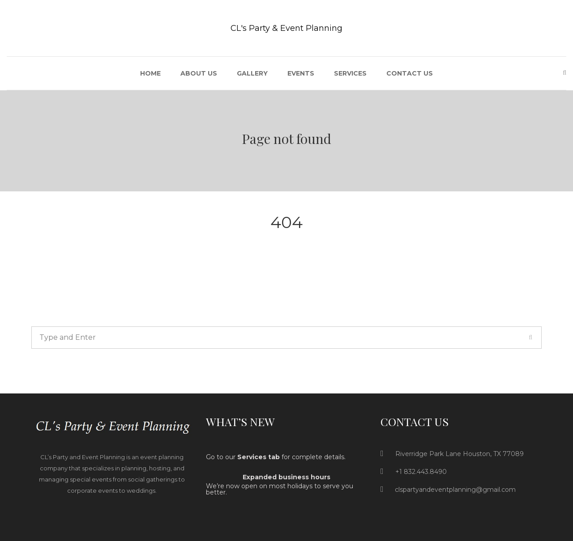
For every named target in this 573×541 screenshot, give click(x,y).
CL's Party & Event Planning (286, 28)
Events (300, 73)
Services (350, 73)
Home (150, 73)
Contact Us (409, 73)
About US (198, 73)
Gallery (252, 73)
